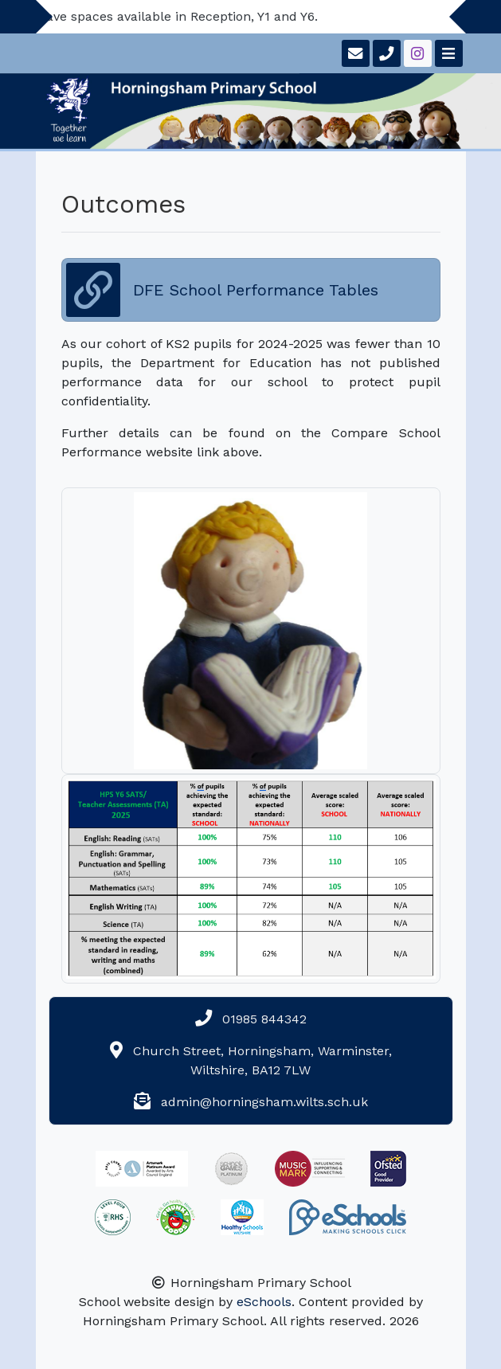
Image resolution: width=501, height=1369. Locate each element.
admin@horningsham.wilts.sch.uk (264, 1101)
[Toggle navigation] (447, 53)
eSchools (264, 1301)
